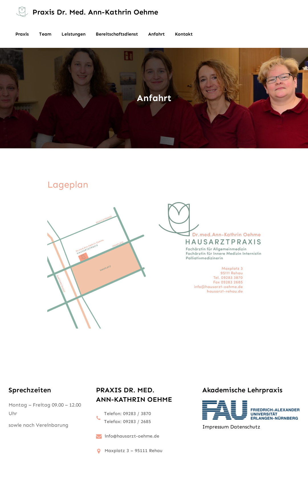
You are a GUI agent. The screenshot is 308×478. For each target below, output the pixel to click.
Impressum (215, 427)
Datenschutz (245, 427)
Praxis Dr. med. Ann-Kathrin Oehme (95, 12)
